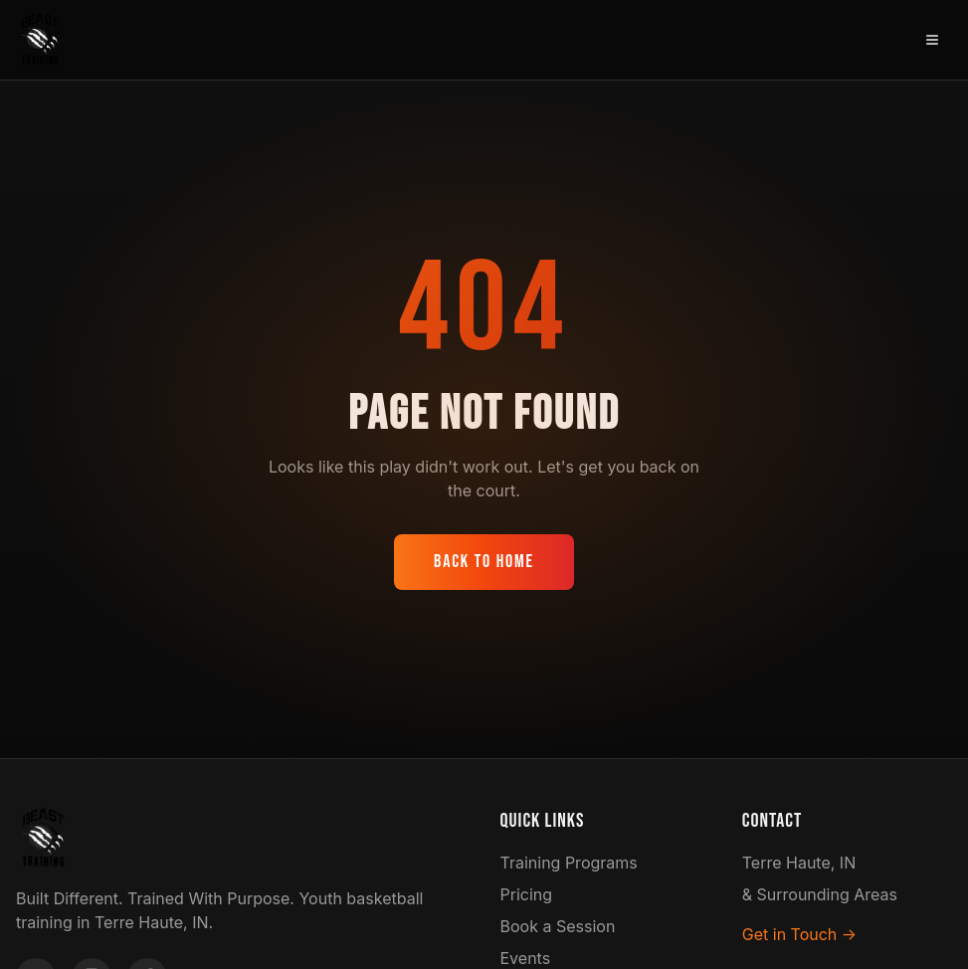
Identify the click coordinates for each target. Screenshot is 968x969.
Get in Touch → (799, 934)
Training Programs (569, 862)
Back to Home (484, 561)
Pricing (526, 894)
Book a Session (558, 926)
